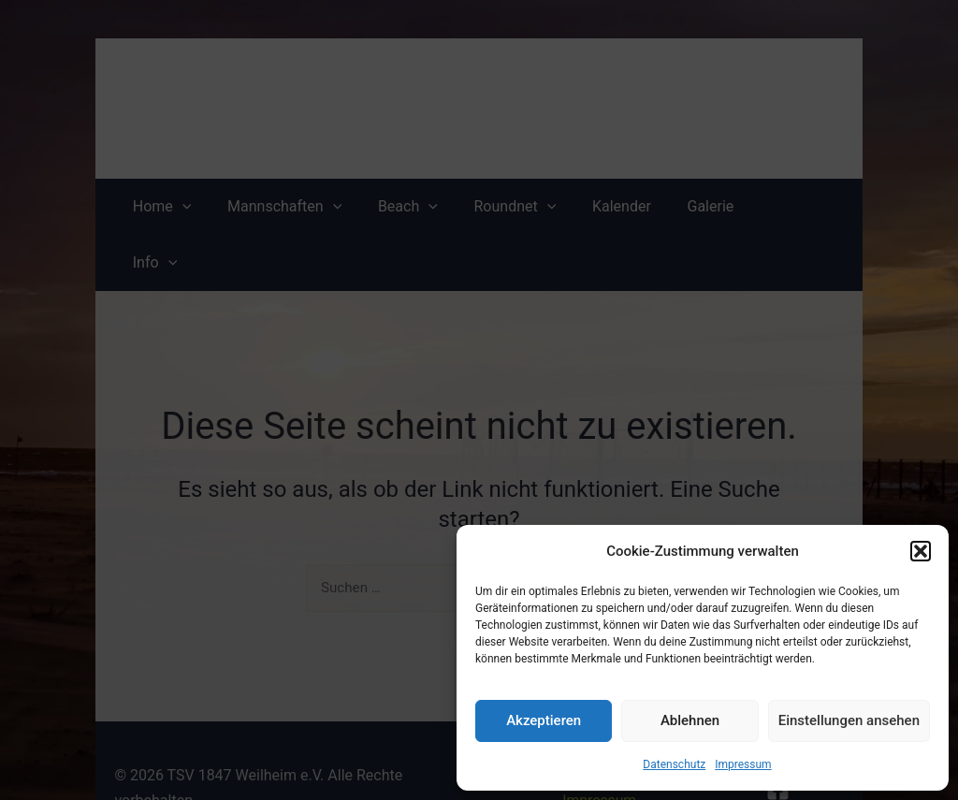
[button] (920, 551)
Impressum (743, 764)
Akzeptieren (543, 720)
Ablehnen (689, 720)
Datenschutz (674, 764)
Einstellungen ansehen (849, 720)
